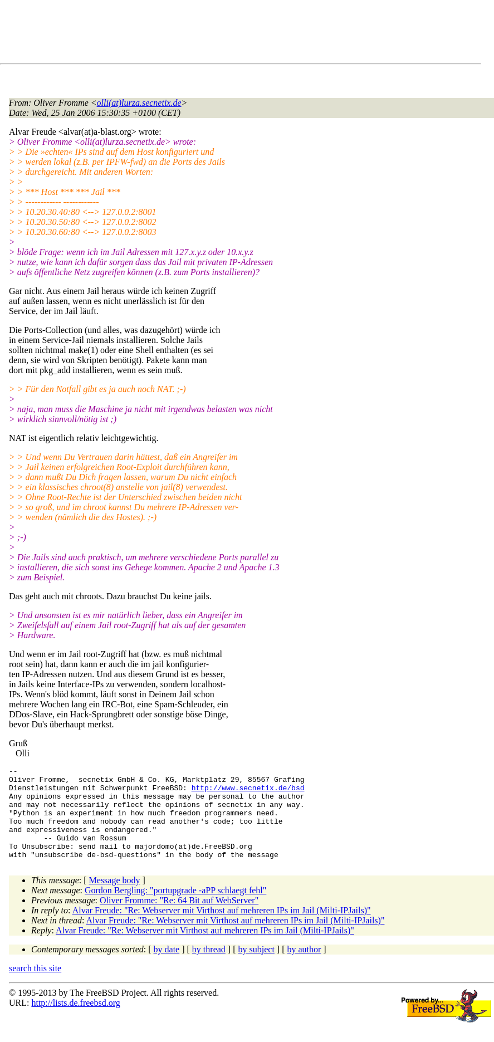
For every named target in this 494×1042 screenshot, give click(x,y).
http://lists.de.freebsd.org (75, 1021)
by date (167, 967)
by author (304, 967)
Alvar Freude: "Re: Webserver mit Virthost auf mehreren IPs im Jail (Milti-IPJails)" (221, 928)
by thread (209, 967)
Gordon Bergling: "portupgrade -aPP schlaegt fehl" (175, 908)
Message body (114, 898)
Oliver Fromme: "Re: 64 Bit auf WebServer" (179, 918)
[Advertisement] (211, 34)
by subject (256, 967)
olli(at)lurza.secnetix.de (139, 102)
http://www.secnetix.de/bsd (248, 792)
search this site (35, 986)
